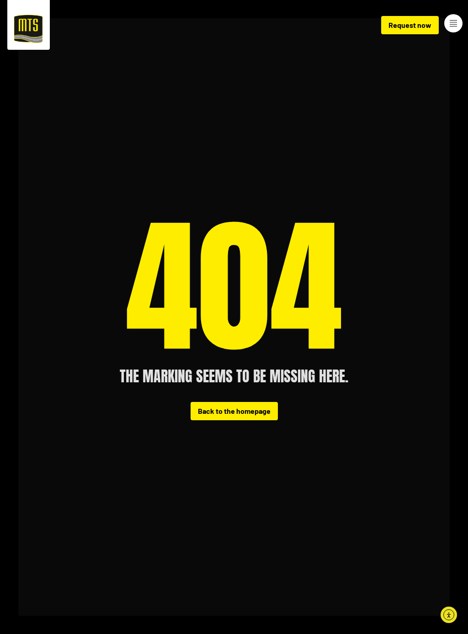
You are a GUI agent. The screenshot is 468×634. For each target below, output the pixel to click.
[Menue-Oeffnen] (453, 23)
